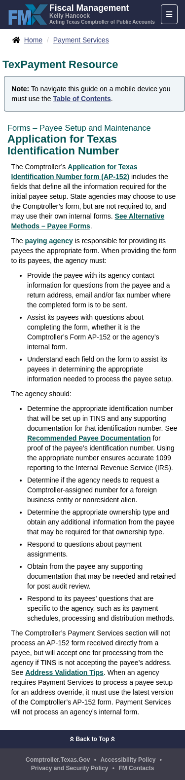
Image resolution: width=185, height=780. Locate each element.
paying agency (49, 241)
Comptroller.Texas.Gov (58, 759)
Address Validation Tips (64, 672)
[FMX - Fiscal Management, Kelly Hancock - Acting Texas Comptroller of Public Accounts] (81, 13)
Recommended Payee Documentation (89, 438)
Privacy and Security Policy (70, 768)
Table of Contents (82, 99)
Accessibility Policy (127, 759)
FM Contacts (136, 768)
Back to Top (92, 739)
